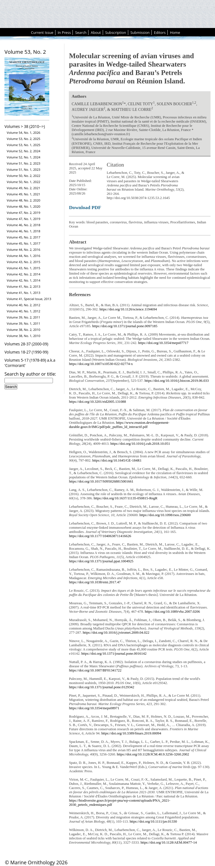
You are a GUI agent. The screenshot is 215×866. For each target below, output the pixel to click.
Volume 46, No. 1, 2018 (23, 231)
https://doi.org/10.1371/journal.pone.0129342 (101, 687)
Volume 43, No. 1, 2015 (23, 268)
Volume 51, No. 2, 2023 (23, 163)
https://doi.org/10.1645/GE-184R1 (117, 460)
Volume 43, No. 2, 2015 (23, 262)
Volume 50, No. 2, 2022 (23, 176)
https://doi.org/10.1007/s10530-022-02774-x (101, 364)
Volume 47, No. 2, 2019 (23, 212)
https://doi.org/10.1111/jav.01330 (153, 821)
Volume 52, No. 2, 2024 (23, 151)
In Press (64, 32)
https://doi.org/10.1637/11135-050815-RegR (126, 498)
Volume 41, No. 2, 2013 (23, 286)
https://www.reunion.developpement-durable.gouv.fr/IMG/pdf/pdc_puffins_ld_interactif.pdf (119, 425)
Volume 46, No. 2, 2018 (23, 225)
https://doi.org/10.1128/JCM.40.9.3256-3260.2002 (153, 754)
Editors (160, 32)
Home (175, 32)
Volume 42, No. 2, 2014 (23, 274)
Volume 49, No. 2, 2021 (23, 188)
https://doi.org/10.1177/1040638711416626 (100, 536)
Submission (140, 32)
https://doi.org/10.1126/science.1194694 (128, 309)
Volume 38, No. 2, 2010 (23, 329)
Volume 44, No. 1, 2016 (23, 256)
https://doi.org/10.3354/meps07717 (163, 343)
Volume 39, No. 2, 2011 (23, 317)
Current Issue (42, 32)
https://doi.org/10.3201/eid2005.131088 (97, 402)
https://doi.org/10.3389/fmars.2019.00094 (131, 733)
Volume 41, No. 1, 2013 (23, 293)
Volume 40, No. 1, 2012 (23, 311)
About (96, 32)
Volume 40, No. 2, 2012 (23, 305)
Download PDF (85, 207)
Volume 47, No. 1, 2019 (23, 219)
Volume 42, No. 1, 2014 (23, 280)
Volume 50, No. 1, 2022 (23, 182)
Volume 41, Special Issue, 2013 (29, 299)
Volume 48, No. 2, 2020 (23, 200)
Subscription (115, 32)
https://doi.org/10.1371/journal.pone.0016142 (113, 654)
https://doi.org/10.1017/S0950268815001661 (101, 481)
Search (81, 32)
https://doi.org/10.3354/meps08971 (94, 708)
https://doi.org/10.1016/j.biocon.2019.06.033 (176, 381)
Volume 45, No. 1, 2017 (23, 243)
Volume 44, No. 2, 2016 (23, 249)
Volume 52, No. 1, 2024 (23, 157)
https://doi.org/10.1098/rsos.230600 (165, 515)
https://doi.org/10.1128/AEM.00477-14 (169, 842)
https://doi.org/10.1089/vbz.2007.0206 (172, 612)
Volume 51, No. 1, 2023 (23, 169)
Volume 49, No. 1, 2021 (23, 194)
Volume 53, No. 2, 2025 (23, 139)
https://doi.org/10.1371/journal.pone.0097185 (124, 326)
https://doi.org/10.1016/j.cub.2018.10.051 (140, 444)
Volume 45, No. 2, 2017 (23, 237)
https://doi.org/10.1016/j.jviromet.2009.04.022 (116, 633)
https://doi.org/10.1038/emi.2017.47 (95, 582)
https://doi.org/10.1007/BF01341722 (95, 670)
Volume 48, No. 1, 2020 (23, 206)
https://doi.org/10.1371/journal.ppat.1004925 (101, 561)
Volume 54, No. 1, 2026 (23, 132)
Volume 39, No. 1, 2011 (23, 323)
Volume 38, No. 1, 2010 (23, 336)
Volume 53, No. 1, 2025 (23, 145)
